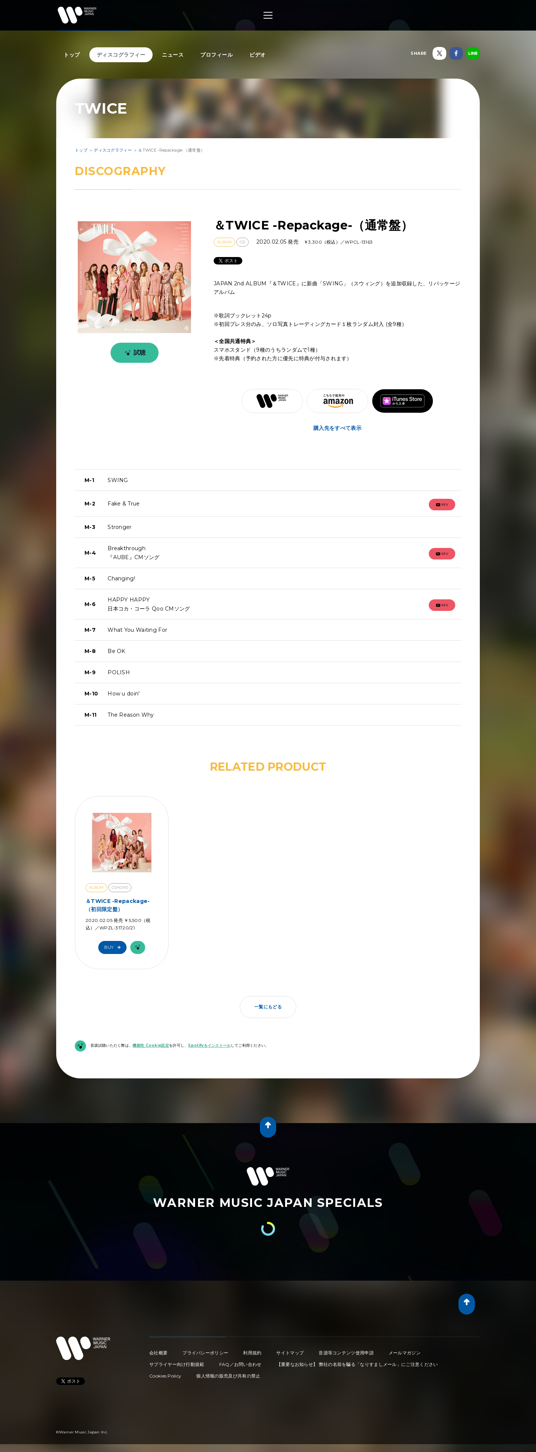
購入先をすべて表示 (337, 428)
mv (442, 504)
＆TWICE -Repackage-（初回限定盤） (118, 905)
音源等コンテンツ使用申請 (346, 1353)
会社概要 (158, 1353)
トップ (72, 54)
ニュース (173, 54)
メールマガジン (405, 1353)
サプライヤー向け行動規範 (176, 1364)
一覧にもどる (268, 1006)
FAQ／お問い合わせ (240, 1364)
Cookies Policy (165, 1376)
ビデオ (257, 54)
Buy (114, 947)
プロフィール (216, 54)
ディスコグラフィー (121, 54)
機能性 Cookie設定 (151, 1045)
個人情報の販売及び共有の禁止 (228, 1376)
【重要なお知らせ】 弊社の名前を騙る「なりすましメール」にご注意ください (357, 1364)
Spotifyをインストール (209, 1045)
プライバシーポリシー (205, 1353)
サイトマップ (290, 1353)
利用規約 (252, 1353)
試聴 (134, 353)
